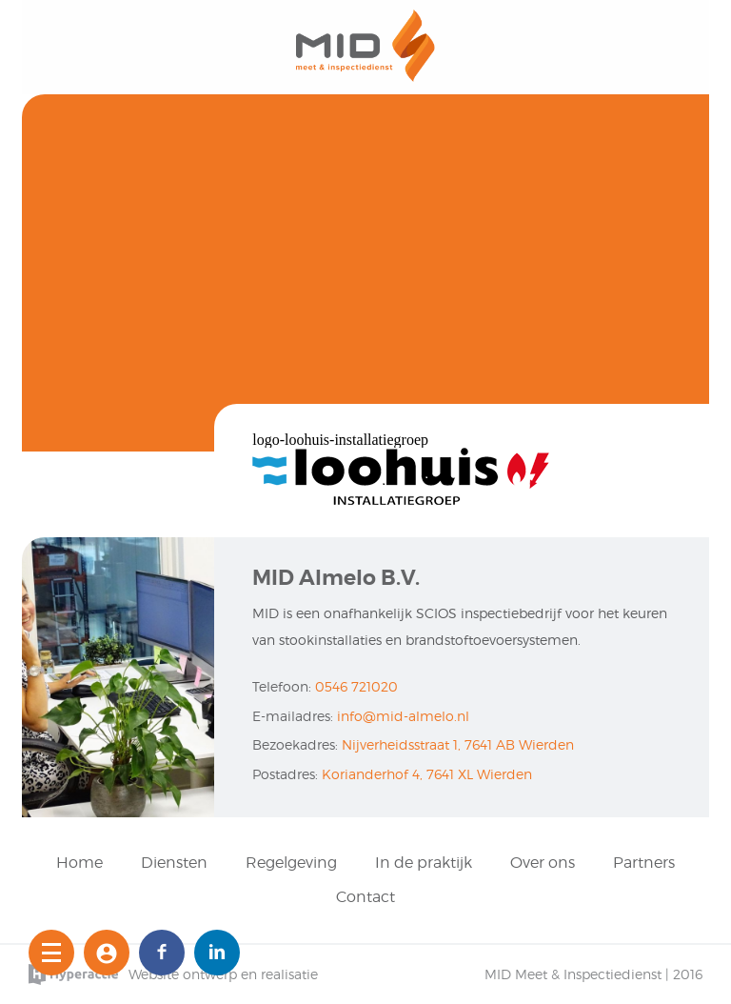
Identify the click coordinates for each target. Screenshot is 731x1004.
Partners (644, 862)
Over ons (542, 862)
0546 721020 (356, 686)
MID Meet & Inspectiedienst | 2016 (593, 974)
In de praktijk (423, 862)
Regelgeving (291, 862)
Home (79, 862)
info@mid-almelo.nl (403, 716)
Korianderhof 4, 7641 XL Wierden (427, 774)
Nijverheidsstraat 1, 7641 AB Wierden (458, 744)
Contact (365, 897)
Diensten (174, 862)
